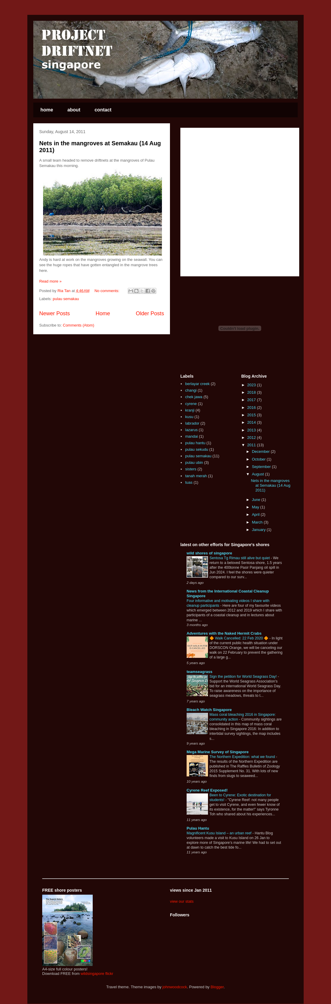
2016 (252, 407)
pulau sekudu (196, 449)
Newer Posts (54, 313)
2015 (252, 415)
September (262, 466)
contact (102, 109)
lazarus (191, 430)
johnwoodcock (175, 987)
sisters (190, 469)
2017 (252, 400)
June (256, 499)
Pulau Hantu (198, 828)
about (74, 109)
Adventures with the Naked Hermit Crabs (224, 633)
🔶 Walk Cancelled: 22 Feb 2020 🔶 (239, 638)
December (261, 451)
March (258, 522)
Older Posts (150, 313)
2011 (252, 445)
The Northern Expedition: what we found (242, 757)
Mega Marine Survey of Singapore (218, 752)
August (258, 474)
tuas (189, 482)
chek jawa (193, 397)
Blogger (217, 987)
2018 (252, 392)
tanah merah (196, 476)
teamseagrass (199, 671)
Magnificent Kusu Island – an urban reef (220, 833)
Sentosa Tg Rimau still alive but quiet (240, 558)
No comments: (107, 291)
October (259, 459)
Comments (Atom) (78, 325)
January (259, 529)
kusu (189, 416)
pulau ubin (194, 462)
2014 (252, 422)
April (256, 514)
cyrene (191, 403)
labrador (192, 423)
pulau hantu (195, 443)
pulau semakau (66, 299)
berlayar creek (197, 384)
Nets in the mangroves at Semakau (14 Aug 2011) (270, 485)
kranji (189, 410)
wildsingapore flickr (97, 973)
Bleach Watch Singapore (209, 709)
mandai (191, 436)
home (46, 109)
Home (103, 313)
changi (190, 390)
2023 (252, 385)
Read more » (50, 281)
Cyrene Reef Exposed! (207, 790)
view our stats (181, 901)
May (256, 507)
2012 (252, 437)
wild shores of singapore (209, 553)
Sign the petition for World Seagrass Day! (243, 676)
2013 (252, 430)
